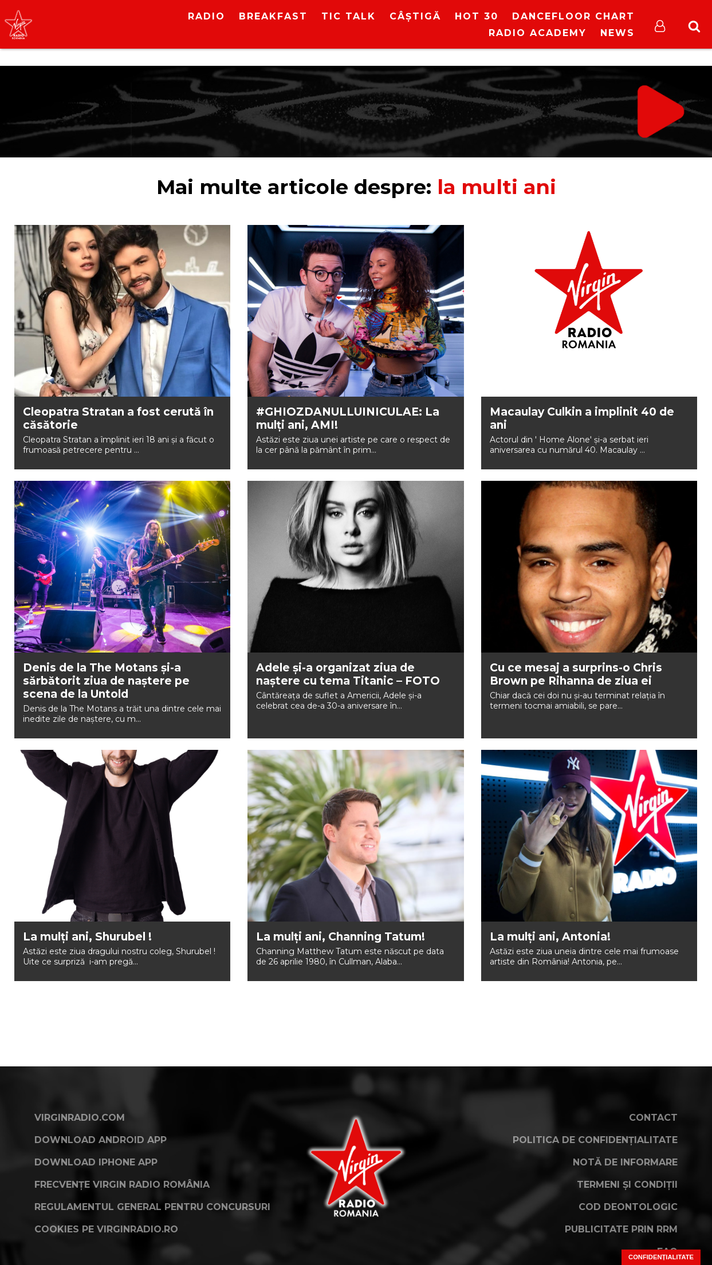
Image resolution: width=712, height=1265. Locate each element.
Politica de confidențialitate (595, 1139)
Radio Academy (538, 32)
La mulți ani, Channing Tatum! (340, 936)
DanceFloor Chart (573, 16)
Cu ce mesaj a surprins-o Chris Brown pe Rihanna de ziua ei (576, 674)
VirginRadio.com (79, 1117)
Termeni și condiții (627, 1184)
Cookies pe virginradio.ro (106, 1229)
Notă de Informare (625, 1162)
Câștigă (415, 16)
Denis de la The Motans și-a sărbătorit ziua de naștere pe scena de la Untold (106, 681)
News (617, 32)
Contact (653, 1117)
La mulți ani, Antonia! (550, 936)
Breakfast (273, 16)
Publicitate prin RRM (621, 1229)
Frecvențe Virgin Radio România (122, 1184)
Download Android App (100, 1139)
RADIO (206, 16)
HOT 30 (476, 16)
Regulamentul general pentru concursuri (152, 1206)
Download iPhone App (96, 1162)
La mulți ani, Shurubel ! (87, 936)
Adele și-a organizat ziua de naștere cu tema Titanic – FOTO (348, 674)
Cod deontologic (628, 1206)
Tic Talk (348, 16)
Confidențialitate (661, 1257)
